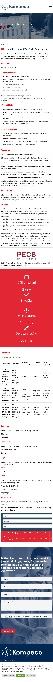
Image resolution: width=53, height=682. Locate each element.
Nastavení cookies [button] (8, 675)
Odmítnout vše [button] (31, 675)
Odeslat (8, 631)
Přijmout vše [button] (20, 675)
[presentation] (15, 622)
